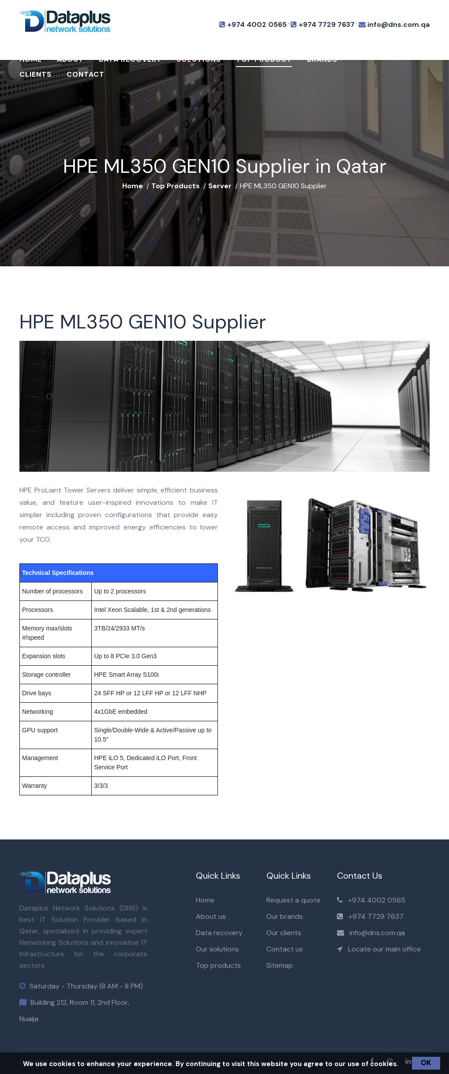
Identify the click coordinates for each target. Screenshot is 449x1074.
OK (426, 1062)
